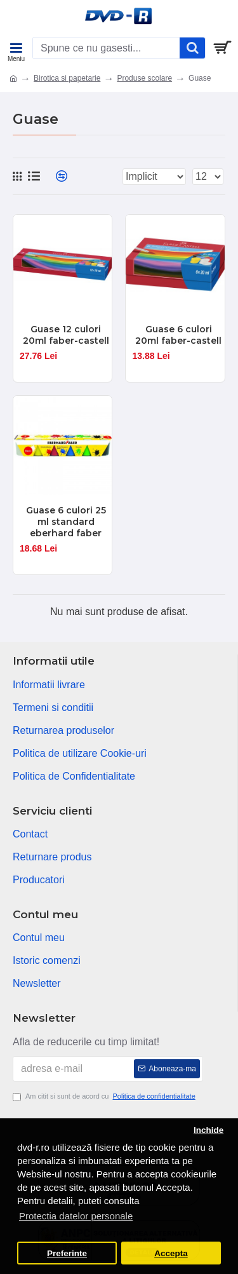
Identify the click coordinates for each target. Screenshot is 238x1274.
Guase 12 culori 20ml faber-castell (66, 334)
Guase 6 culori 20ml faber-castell (178, 334)
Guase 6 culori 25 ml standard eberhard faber (66, 522)
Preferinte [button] (67, 1253)
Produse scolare (144, 78)
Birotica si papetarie (67, 78)
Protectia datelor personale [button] (76, 1215)
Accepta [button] (171, 1253)
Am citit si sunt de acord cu (105, 1096)
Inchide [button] (208, 1130)
